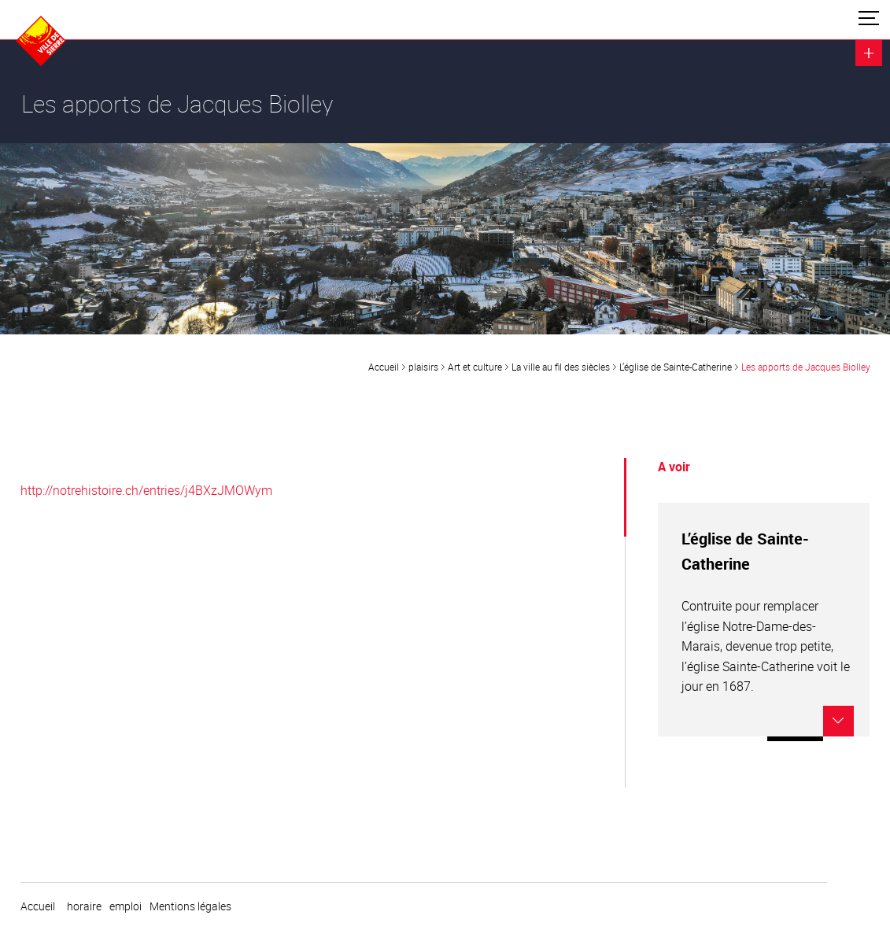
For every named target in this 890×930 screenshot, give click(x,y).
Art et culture (475, 366)
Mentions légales (190, 906)
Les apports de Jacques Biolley (805, 366)
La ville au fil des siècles (560, 366)
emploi (125, 906)
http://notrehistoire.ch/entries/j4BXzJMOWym (146, 490)
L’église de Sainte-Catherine (675, 366)
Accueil (383, 366)
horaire (84, 906)
